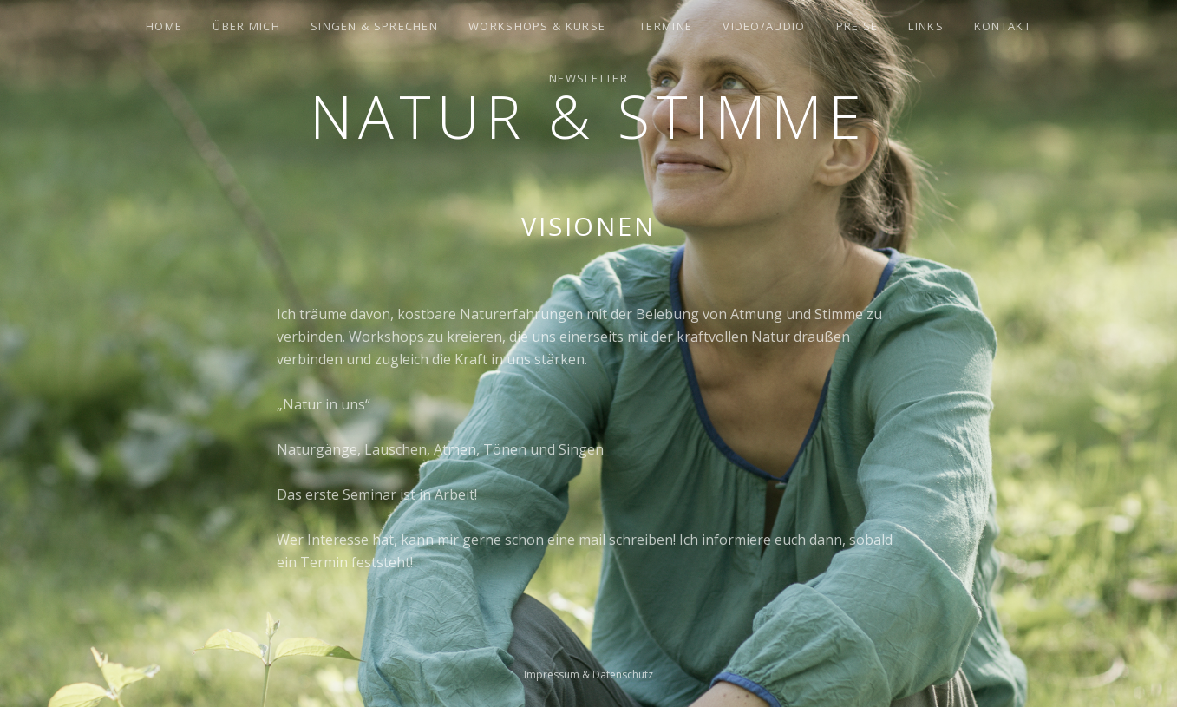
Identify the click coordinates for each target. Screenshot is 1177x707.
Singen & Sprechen (374, 26)
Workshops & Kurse (536, 26)
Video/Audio (764, 26)
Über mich (246, 26)
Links (926, 26)
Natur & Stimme (588, 115)
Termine (665, 26)
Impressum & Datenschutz (588, 674)
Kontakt (1002, 26)
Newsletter (588, 78)
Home (164, 26)
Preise (857, 26)
